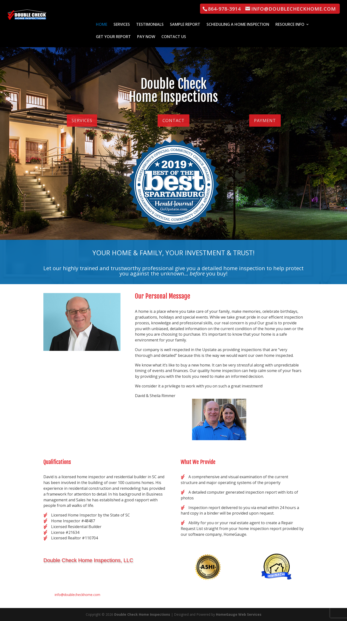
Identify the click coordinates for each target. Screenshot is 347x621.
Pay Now (146, 37)
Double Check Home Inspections (142, 614)
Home (101, 25)
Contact (173, 120)
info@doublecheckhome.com (77, 594)
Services (121, 25)
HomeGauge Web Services (238, 614)
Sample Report (185, 25)
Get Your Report (113, 37)
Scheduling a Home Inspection (238, 25)
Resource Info (289, 25)
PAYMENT (265, 120)
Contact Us (173, 37)
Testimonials (150, 25)
